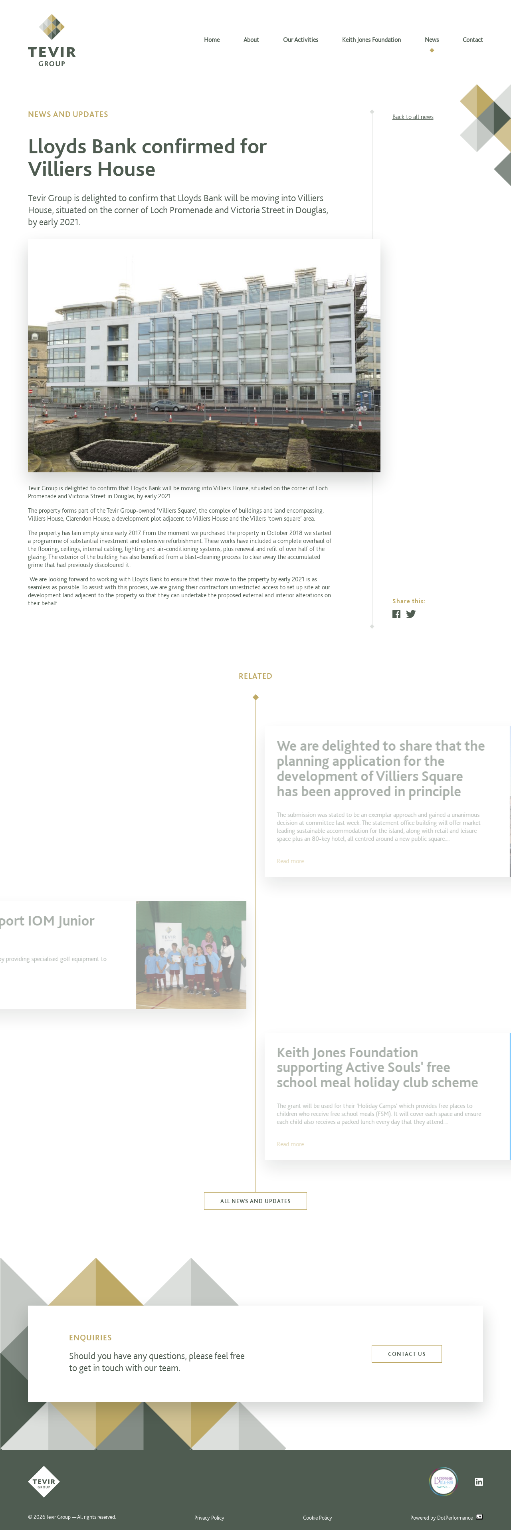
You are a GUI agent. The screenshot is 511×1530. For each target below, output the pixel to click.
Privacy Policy (209, 1517)
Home (212, 40)
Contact (473, 40)
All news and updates (255, 1201)
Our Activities (300, 40)
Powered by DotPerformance (446, 1517)
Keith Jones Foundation (371, 40)
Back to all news (413, 117)
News (432, 40)
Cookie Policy (317, 1517)
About (251, 40)
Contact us (407, 1354)
